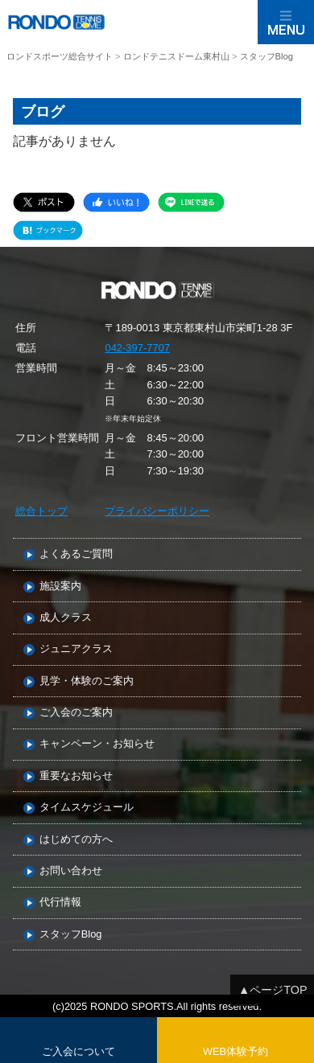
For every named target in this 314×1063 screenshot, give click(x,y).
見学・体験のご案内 (86, 681)
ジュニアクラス (76, 649)
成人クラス (65, 618)
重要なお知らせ (76, 776)
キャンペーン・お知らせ (97, 744)
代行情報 (60, 902)
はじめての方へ (76, 840)
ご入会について (78, 1051)
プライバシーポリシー (157, 511)
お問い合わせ (70, 871)
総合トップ (41, 511)
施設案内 (60, 586)
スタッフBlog (70, 935)
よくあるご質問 (76, 554)
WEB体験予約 (235, 1051)
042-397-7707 (137, 348)
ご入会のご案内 (76, 713)
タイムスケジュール (86, 807)
